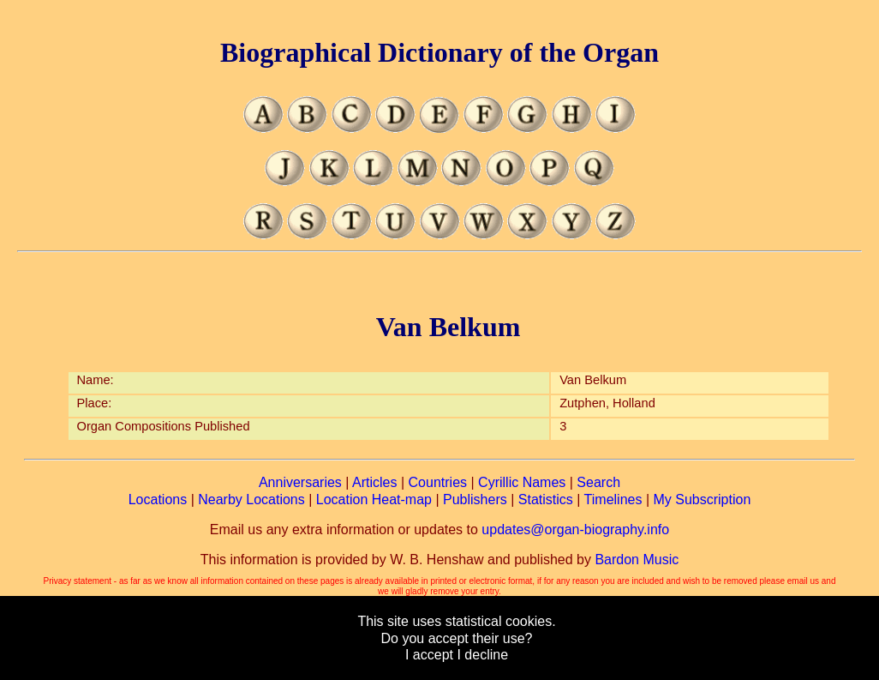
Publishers (475, 499)
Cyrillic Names (521, 482)
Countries (438, 482)
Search (598, 482)
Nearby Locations (251, 499)
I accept (429, 654)
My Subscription (701, 499)
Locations (158, 499)
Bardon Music (637, 559)
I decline (482, 654)
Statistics (545, 499)
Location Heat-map (374, 499)
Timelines (613, 499)
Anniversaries (300, 482)
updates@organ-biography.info (575, 529)
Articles (374, 482)
